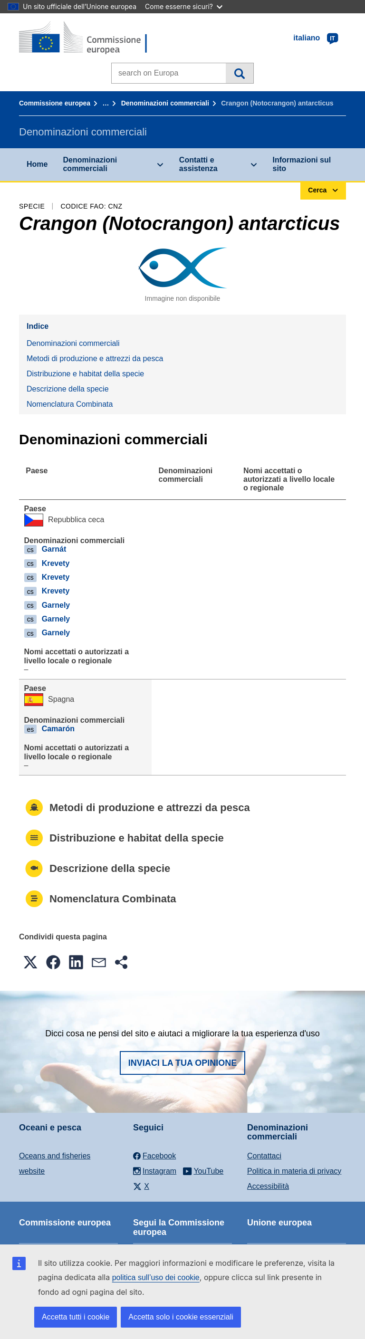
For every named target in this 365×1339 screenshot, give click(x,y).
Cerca (239, 73)
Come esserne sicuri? (183, 6)
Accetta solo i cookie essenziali (180, 1317)
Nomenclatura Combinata (70, 404)
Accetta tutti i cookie (75, 1317)
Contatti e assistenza (198, 164)
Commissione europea (54, 103)
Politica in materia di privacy (294, 1171)
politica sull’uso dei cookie (156, 1277)
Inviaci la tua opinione (182, 1063)
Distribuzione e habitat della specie (85, 374)
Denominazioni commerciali (165, 103)
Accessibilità (268, 1186)
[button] (30, 962)
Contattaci (264, 1156)
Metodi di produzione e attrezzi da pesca (95, 358)
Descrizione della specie (68, 389)
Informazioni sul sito (302, 164)
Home (37, 164)
